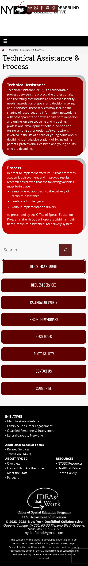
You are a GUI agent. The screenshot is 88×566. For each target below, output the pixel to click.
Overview (13, 463)
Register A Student (43, 267)
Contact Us (44, 371)
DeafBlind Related (70, 468)
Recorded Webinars (44, 320)
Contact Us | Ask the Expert (26, 468)
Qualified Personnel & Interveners (30, 431)
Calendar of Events (43, 302)
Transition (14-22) (19, 454)
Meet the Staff (17, 473)
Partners (13, 477)
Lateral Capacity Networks (25, 435)
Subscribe (44, 389)
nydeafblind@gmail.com (44, 532)
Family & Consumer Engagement (30, 426)
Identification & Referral (23, 421)
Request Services (44, 285)
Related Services (18, 449)
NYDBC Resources (70, 463)
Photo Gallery (44, 354)
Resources (44, 337)
